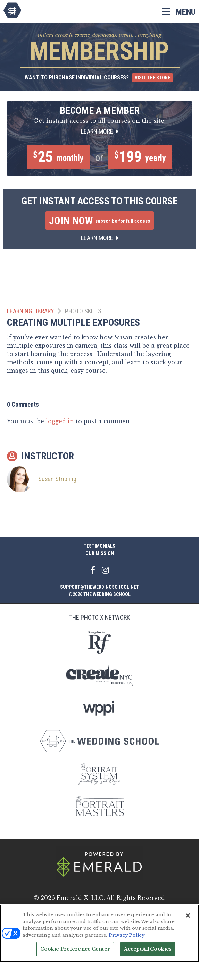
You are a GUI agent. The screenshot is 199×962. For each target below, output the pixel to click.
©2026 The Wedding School (99, 594)
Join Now (99, 222)
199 (142, 158)
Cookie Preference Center (75, 949)
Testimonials (99, 546)
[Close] (188, 915)
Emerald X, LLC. (81, 897)
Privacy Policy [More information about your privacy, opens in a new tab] (126, 935)
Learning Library (30, 312)
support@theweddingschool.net (99, 587)
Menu (186, 12)
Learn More (99, 131)
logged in (60, 422)
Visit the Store (152, 77)
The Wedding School (12, 10)
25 (55, 158)
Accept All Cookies (148, 949)
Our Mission (99, 553)
